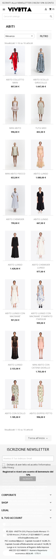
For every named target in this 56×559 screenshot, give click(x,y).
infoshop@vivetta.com (28, 537)
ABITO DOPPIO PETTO (41, 413)
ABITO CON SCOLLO (15, 413)
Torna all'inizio (38, 438)
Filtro (44, 36)
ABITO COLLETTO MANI (15, 81)
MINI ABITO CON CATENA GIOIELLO (41, 366)
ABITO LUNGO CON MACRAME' (15, 315)
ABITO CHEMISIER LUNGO (41, 266)
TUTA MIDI (40, 128)
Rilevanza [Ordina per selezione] (19, 35)
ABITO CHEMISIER (15, 219)
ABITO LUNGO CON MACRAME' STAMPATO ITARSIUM (40, 316)
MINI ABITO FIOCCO (15, 173)
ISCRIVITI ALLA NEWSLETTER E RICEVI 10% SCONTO (28, 2)
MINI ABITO (15, 128)
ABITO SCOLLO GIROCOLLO (41, 81)
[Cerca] (28, 16)
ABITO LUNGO (41, 173)
